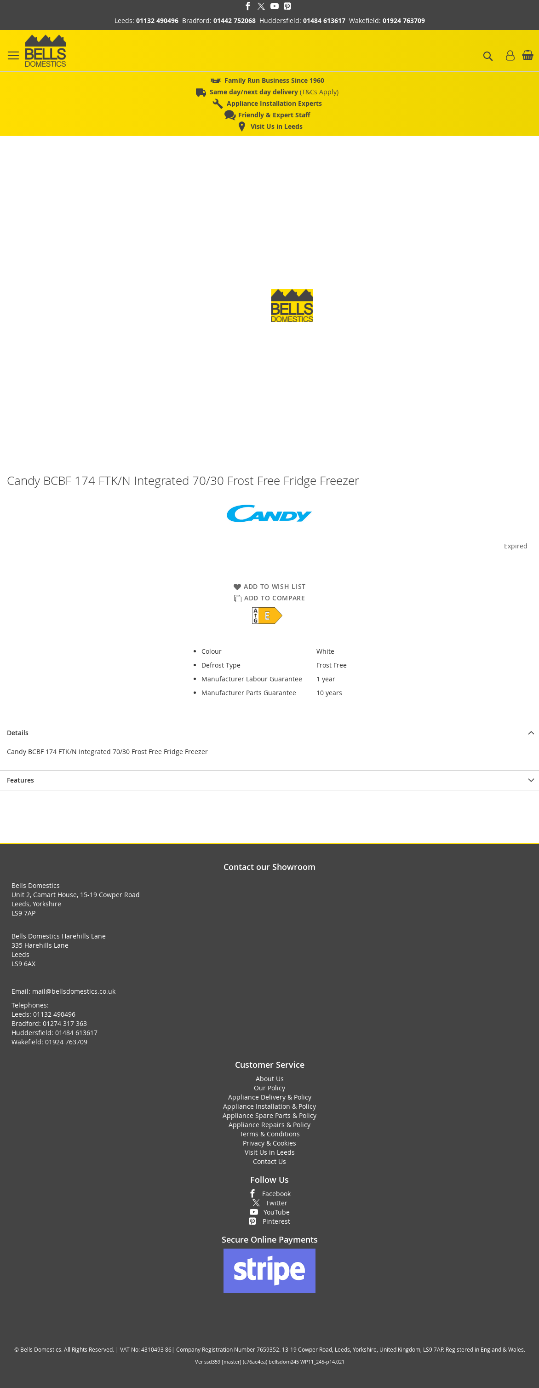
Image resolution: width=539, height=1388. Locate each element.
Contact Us (269, 1161)
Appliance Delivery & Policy (269, 1097)
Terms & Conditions (270, 1133)
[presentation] (269, 733)
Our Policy (269, 1087)
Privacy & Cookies (269, 1143)
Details (18, 732)
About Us (270, 1078)
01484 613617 (324, 20)
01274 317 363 (65, 1023)
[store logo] (45, 51)
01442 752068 (234, 20)
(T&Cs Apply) (274, 91)
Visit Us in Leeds (270, 1152)
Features (20, 780)
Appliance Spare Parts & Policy (269, 1115)
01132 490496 (157, 20)
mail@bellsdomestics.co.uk (73, 991)
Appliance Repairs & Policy (269, 1124)
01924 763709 (404, 20)
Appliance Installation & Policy (269, 1106)
